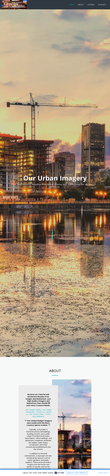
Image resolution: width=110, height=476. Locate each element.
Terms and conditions (41, 426)
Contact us (40, 423)
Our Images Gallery (33, 420)
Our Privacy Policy (36, 425)
